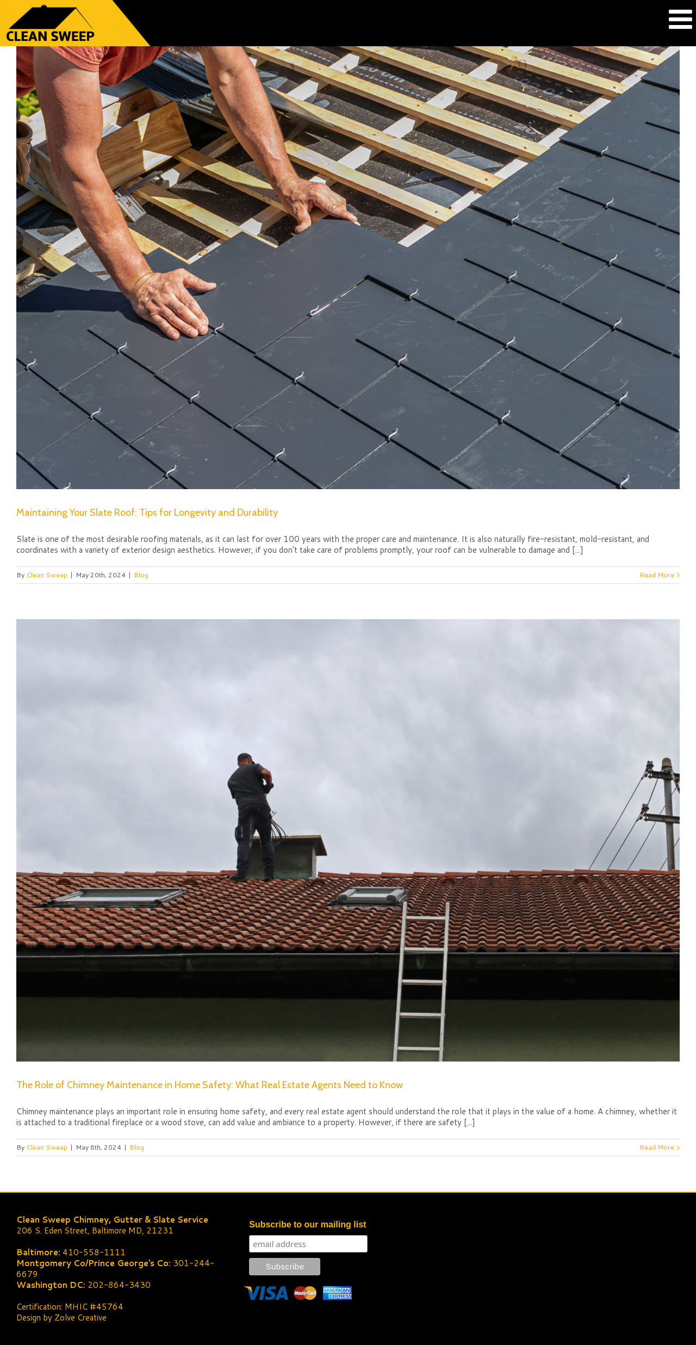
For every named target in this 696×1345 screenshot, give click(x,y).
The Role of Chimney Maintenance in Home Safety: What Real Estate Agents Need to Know (209, 1085)
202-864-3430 (119, 1285)
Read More (656, 574)
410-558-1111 (94, 1252)
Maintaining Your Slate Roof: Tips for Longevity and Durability (147, 513)
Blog (141, 574)
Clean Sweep (46, 574)
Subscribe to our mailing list (307, 1224)
